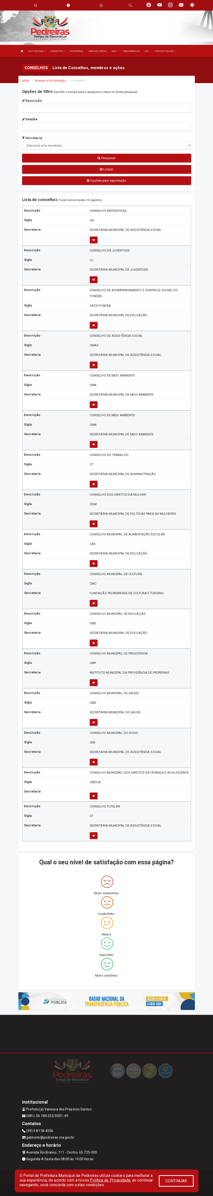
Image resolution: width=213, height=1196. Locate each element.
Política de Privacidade (110, 1180)
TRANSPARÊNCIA (131, 51)
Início (26, 80)
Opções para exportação (106, 180)
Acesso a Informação (50, 80)
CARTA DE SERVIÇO (97, 51)
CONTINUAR (176, 1181)
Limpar (106, 169)
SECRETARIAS (76, 51)
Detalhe (30, 119)
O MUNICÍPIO (57, 51)
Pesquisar (106, 158)
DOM (115, 51)
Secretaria (32, 138)
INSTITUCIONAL (37, 51)
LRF (147, 51)
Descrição (32, 100)
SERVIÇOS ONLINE (165, 51)
